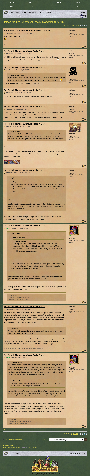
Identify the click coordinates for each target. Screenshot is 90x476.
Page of (74, 25)
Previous (7, 430)
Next (84, 430)
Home (12, 3)
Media (12, 6)
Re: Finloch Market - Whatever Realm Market (27, 30)
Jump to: (45, 439)
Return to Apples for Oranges (13, 439)
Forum (78, 3)
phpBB (37, 474)
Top (85, 46)
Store (59, 3)
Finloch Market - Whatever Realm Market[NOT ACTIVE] (35, 21)
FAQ (84, 16)
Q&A (31, 6)
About (31, 3)
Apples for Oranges (44, 12)
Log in (78, 6)
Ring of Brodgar (14, 453)
